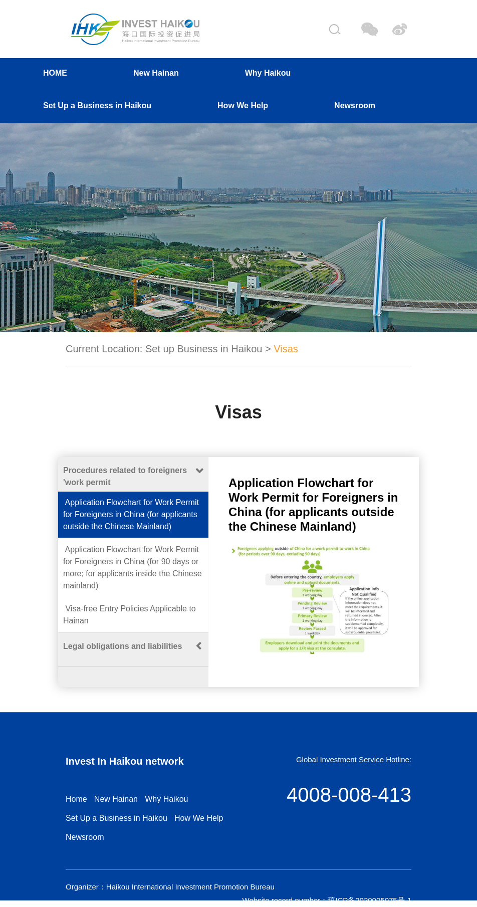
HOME (55, 73)
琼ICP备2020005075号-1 (369, 900)
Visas (286, 348)
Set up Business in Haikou (203, 348)
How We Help (242, 105)
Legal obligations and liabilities (122, 646)
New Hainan (156, 73)
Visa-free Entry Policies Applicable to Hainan (129, 614)
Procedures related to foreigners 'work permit (125, 476)
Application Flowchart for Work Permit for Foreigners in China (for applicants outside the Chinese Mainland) (131, 514)
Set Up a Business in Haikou (97, 105)
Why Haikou (268, 73)
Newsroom (354, 105)
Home (76, 799)
